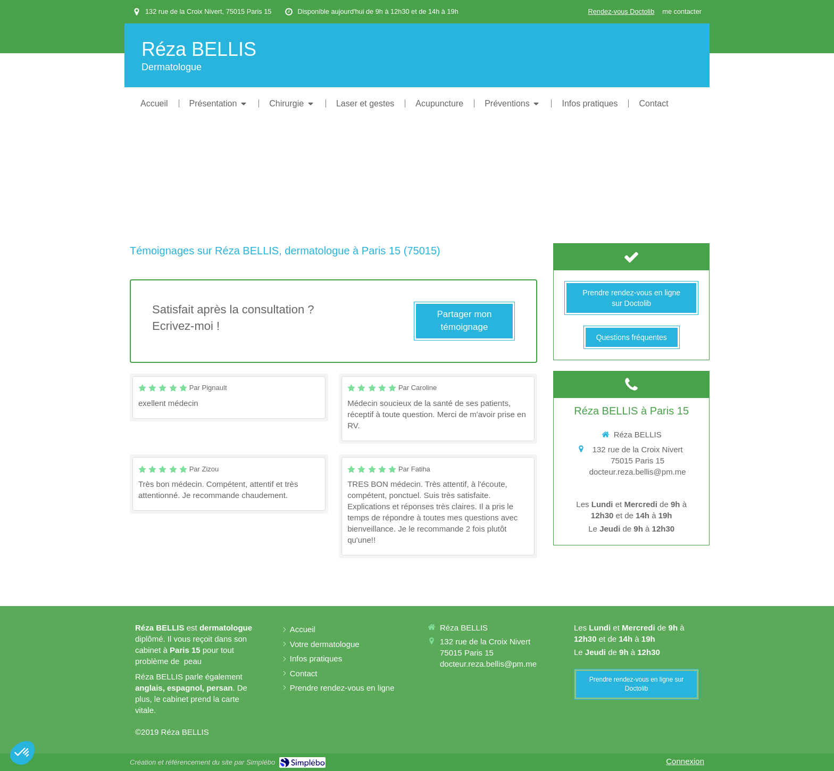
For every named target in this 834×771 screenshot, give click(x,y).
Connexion (685, 761)
